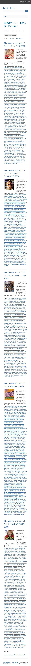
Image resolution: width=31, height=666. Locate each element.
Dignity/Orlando (13, 314)
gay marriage (18, 326)
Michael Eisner (16, 120)
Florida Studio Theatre (19, 91)
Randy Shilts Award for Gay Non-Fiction (15, 141)
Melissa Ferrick (22, 466)
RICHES (10, 8)
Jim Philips (12, 449)
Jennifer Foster (20, 446)
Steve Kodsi (10, 369)
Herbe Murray (19, 582)
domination (14, 316)
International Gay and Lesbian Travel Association (15, 104)
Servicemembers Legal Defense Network (13, 493)
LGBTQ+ (13, 117)
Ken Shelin (17, 456)
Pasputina (9, 480)
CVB (22, 83)
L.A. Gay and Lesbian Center (10, 458)
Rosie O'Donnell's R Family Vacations (18, 626)
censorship (10, 305)
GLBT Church (17, 215)
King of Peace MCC (8, 339)
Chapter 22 (18, 307)
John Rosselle (12, 594)
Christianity (20, 421)
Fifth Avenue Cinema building (10, 209)
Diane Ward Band (17, 427)
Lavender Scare (14, 116)
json (16, 654)
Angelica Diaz (12, 412)
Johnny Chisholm (16, 452)
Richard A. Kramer (17, 623)
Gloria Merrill (15, 216)
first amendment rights (9, 576)
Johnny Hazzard (11, 111)
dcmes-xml (12, 654)
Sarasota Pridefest (12, 492)
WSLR (10, 163)
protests (8, 483)
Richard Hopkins (7, 142)
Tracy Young (13, 156)
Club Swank (19, 422)
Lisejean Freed (18, 462)
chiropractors (12, 203)
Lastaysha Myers (21, 458)
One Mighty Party (10, 477)
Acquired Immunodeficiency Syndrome (15, 546)
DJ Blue (19, 570)
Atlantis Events (7, 551)
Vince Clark (13, 511)
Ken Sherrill (13, 598)
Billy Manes (22, 416)
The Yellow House (17, 256)
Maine (24, 342)
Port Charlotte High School (12, 243)
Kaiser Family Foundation (9, 455)
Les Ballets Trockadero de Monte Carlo (17, 227)
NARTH (25, 233)
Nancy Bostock (7, 611)
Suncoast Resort (7, 638)
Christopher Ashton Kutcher (10, 422)
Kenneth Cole (16, 113)
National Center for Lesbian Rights (16, 126)
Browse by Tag (14, 31)
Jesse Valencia (7, 108)
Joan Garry (20, 108)
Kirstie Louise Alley (14, 600)
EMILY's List (20, 573)
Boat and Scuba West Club (14, 554)
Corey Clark (17, 83)
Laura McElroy (7, 116)
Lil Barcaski (18, 117)
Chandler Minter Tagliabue (10, 307)
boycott (21, 76)
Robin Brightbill (15, 142)
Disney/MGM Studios (12, 570)
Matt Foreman (10, 120)
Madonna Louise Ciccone (17, 342)
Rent (20, 361)
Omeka (26, 663)
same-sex (16, 144)
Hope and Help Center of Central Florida (13, 100)
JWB (5, 597)
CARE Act (9, 557)
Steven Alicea (13, 637)
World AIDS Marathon (12, 264)
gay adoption (16, 324)
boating (22, 554)
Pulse (16, 140)
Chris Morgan (14, 421)
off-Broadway (18, 132)
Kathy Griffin (10, 113)
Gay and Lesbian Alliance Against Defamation (16, 92)
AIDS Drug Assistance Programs (16, 409)
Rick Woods (6, 487)
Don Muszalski (20, 316)
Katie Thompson (23, 338)
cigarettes (9, 205)
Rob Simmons (13, 487)
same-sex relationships (15, 248)
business (10, 79)
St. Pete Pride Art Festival (13, 635)
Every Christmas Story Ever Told (18, 208)
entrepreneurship (8, 431)
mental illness (7, 231)
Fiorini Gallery (23, 89)
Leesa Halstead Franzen (17, 459)
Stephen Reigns (17, 148)
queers (19, 140)
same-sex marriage (18, 631)
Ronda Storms (20, 246)
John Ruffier (9, 452)
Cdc (12, 304)
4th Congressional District (12, 194)
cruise (10, 566)
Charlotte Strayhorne (8, 80)
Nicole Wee (21, 131)
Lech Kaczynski (22, 116)
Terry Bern (19, 638)
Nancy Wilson (18, 472)
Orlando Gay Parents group (20, 353)
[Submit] (26, 11)
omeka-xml (20, 654)
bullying (5, 79)
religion (13, 486)
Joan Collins (13, 591)
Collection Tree (6, 662)
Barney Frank (10, 73)
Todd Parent (12, 640)
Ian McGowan (21, 586)
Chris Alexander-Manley (13, 82)
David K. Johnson (20, 85)
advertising (19, 67)
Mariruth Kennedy (19, 465)
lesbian (5, 228)
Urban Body (13, 509)
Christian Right (7, 83)
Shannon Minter (19, 145)
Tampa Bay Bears (16, 498)
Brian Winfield (23, 77)
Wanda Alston (12, 644)
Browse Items (15, 662)
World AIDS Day (11, 376)
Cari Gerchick (15, 79)
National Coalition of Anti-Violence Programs (14, 128)
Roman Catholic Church (14, 489)
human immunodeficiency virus (11, 101)
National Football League (12, 347)
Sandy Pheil (11, 490)
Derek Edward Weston (18, 86)
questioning (23, 140)
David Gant (17, 205)
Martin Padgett (18, 606)
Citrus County (13, 310)
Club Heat (18, 563)
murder (11, 123)
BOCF (15, 76)
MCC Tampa (15, 466)
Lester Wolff (22, 601)
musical (15, 123)
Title (10, 38)
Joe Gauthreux (19, 591)
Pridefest (12, 140)
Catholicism (21, 419)
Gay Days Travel (15, 579)
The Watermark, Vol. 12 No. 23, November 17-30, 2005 (15, 275)
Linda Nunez (11, 462)
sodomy (9, 495)
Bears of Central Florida (16, 551)
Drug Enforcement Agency (15, 88)
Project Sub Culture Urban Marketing (12, 245)
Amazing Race (22, 548)
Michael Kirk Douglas (15, 468)
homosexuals (22, 98)
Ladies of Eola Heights (18, 225)
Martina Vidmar (18, 119)
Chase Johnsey (23, 202)
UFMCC (21, 157)
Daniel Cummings (17, 424)
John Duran (19, 110)
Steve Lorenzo (18, 496)
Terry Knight (12, 500)
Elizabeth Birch (16, 428)
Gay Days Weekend (12, 95)
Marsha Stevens (10, 606)
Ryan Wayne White (11, 628)
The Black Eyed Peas (13, 151)
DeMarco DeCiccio (8, 86)
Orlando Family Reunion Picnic (14, 134)
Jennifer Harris (20, 219)
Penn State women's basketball (11, 358)
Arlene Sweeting (17, 72)
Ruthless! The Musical (9, 144)
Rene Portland (15, 361)
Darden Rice (18, 313)
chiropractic (6, 203)
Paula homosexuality (21, 357)
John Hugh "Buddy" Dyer (15, 592)
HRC (23, 100)
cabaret (20, 555)
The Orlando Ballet (8, 256)
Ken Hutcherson (11, 456)
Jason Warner (11, 107)
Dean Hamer (10, 569)
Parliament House (13, 617)
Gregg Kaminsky (11, 582)
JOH (15, 110)
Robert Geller (19, 487)
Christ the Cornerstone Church (11, 561)
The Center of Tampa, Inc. (17, 253)
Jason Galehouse (17, 106)
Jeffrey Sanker (13, 446)
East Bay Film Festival (18, 572)
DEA (26, 85)
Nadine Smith (20, 233)
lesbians (6, 117)
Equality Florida (7, 89)
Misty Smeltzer (18, 471)
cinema (14, 563)
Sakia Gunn (22, 489)
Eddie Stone (24, 88)
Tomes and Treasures (21, 154)
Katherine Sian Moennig (16, 222)
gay (5, 92)
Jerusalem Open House (19, 107)
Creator (13, 38)
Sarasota (24, 366)
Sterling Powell (14, 252)
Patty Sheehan (20, 617)
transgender (21, 156)
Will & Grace (13, 512)
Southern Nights (14, 495)
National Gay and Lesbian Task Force (12, 129)
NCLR (22, 129)
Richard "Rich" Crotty (14, 363)
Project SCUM (22, 243)
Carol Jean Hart (7, 304)
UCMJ (5, 505)
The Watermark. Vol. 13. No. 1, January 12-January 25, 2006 (14, 173)
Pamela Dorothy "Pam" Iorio (10, 354)
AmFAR (24, 549)
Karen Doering (19, 455)
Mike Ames (11, 471)
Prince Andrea (10, 620)
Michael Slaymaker (21, 344)
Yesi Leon (15, 163)
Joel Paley (11, 110)
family (17, 89)
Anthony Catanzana (19, 412)
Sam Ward (6, 631)
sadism (12, 366)
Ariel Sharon (10, 72)
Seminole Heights (14, 249)
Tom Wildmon (13, 154)
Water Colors (12, 162)
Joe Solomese (19, 449)
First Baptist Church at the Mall (11, 320)
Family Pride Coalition (19, 574)
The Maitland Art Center (20, 255)
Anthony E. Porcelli (18, 199)
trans (17, 156)
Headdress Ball (23, 97)
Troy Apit (9, 157)
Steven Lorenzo (21, 252)
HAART (10, 329)
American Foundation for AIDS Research (13, 549)
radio (5, 141)
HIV (11, 98)
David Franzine (10, 567)
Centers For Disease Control (19, 305)
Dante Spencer (11, 313)
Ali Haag (18, 410)
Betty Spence (24, 74)
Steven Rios (11, 150)
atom (5, 654)
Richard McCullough (20, 486)
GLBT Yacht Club (22, 580)
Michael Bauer (23, 608)
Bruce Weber (16, 555)
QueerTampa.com (8, 361)
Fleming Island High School (20, 576)
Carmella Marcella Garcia (17, 557)
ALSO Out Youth (7, 548)
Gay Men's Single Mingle (14, 437)
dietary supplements (21, 206)
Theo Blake (18, 153)
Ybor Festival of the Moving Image (16, 647)
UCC (18, 157)
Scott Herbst (15, 632)
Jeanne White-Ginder (8, 589)
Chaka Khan (21, 79)
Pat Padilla (14, 480)
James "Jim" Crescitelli (13, 333)
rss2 (24, 654)
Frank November (17, 432)
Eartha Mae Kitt (20, 317)
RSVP (5, 628)
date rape (20, 566)
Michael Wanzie (12, 233)
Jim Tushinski (7, 591)
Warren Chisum (19, 511)
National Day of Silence (16, 475)
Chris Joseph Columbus (12, 308)
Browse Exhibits (7, 663)
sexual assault (10, 634)
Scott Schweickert (11, 145)
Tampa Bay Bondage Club (15, 372)
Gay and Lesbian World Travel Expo (12, 94)
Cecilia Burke (18, 558)
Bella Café (19, 301)
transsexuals (16, 375)
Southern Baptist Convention (13, 147)
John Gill (16, 221)
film (12, 432)
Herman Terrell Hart (16, 329)
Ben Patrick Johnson (15, 74)
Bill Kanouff (6, 76)
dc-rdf (8, 654)
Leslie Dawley (24, 461)
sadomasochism (18, 366)
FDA (24, 319)
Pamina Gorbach (7, 616)
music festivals (11, 472)
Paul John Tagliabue (11, 357)
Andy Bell (6, 412)
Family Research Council (16, 319)
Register (27, 1)
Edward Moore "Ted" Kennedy (10, 573)
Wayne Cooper (18, 162)
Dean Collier (10, 427)
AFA (24, 67)
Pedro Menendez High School (14, 240)
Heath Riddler (18, 440)
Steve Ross (6, 637)
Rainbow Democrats (15, 484)
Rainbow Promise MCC (18, 622)
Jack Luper (11, 444)
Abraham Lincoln (10, 406)
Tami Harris (8, 498)
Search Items (22, 31)
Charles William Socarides (13, 202)
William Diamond (12, 514)
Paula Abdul (10, 138)
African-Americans (8, 197)
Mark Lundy (9, 466)
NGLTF (16, 131)
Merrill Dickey (7, 468)
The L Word (12, 255)
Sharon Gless (17, 634)
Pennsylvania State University (15, 242)
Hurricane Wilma (7, 332)
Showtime (20, 249)
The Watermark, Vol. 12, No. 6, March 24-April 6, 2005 (14, 524)
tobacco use (20, 258)
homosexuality (16, 98)
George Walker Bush (12, 438)
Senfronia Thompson (21, 492)
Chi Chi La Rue (17, 80)
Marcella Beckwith (10, 119)
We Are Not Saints (14, 262)
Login (22, 1)
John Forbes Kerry (11, 450)
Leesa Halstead (11, 601)
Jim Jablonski (7, 449)
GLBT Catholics (20, 327)
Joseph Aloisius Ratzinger (16, 453)
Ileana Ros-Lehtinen (13, 103)
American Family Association (17, 70)
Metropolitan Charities (15, 231)
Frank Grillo (19, 577)
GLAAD (11, 97)
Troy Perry (13, 157)
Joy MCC (17, 338)
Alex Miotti (13, 410)
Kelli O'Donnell (7, 598)
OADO (14, 348)
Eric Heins (13, 89)
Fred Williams (20, 209)
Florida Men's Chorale (9, 91)
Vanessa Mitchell (11, 642)
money (5, 472)
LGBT (9, 117)
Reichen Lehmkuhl (8, 623)
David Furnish (18, 425)
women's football (12, 645)
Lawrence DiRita (7, 459)
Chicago (19, 560)
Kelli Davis (22, 597)
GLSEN (5, 582)
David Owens (17, 567)
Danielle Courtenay (11, 85)
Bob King (18, 200)
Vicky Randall (7, 511)
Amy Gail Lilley (10, 301)
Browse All (6, 31)
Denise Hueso (17, 569)
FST (25, 91)
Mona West (24, 471)
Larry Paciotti (21, 114)
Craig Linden (19, 564)
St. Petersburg (7, 252)
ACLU (16, 66)
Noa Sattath (12, 132)
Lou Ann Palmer (13, 464)
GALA (9, 434)
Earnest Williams (12, 317)
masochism (14, 344)
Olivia (5, 613)
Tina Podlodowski (8, 502)
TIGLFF (24, 500)
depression (13, 206)
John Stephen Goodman (21, 594)
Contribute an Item (17, 663)
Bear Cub (19, 415)
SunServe (14, 638)
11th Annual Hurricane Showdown (14, 298)
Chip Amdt (23, 560)
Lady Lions (15, 339)
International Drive (23, 103)
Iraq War (14, 332)
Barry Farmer (17, 73)
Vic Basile (17, 642)
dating (13, 205)
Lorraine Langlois (19, 228)
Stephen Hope (10, 148)
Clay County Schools (20, 310)
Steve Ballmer (11, 496)
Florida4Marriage (18, 323)
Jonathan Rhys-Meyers (20, 111)
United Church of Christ (12, 159)
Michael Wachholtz (20, 122)
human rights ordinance (21, 330)
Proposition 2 (17, 360)
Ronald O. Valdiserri (12, 364)
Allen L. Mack (16, 69)
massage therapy (8, 230)
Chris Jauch (21, 82)
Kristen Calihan (14, 114)
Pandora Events (11, 137)
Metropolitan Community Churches (11, 608)
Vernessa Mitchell (23, 509)
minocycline (6, 123)
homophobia (7, 441)
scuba (20, 632)
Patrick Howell (20, 480)
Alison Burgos (10, 69)
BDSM (15, 301)
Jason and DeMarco (8, 106)
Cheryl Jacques (7, 421)
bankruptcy (9, 413)
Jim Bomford (23, 447)
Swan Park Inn (11, 370)
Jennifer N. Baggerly (15, 447)
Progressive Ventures (18, 620)
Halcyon (12, 440)
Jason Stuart (15, 588)
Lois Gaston (11, 603)
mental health (23, 230)
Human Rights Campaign (12, 586)
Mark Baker (20, 604)
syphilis (16, 370)
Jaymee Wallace (21, 335)
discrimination (20, 314)
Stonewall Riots (7, 253)
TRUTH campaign (11, 259)
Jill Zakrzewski (14, 108)
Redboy (9, 486)
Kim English (23, 456)
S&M (9, 366)
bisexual (11, 76)
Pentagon (13, 481)
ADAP (10, 407)
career (17, 419)
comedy (13, 83)
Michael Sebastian (12, 122)
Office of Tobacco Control (9, 237)
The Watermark (11, 153)
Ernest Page (10, 574)
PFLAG (20, 358)
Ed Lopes (10, 428)
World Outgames (20, 514)
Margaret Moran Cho (12, 604)
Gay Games (11, 326)
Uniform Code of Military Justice (18, 505)
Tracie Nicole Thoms (8, 375)
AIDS (5, 69)
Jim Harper (23, 589)
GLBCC (12, 215)
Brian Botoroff (17, 77)
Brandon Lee (10, 77)
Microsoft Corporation (14, 469)
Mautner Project (15, 230)
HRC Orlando (24, 216)
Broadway (10, 555)
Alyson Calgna (15, 548)
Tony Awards (7, 156)
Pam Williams (7, 478)
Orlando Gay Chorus (16, 614)
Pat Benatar (18, 137)
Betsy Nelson (11, 416)
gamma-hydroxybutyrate (9, 211)
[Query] (15, 11)
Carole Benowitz (11, 558)
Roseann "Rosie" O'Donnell (14, 625)
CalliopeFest (12, 419)
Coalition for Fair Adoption (9, 311)
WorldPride (6, 163)
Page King (24, 614)
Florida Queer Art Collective (10, 577)
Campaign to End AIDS (19, 302)
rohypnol (21, 142)
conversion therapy (8, 424)
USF (17, 509)
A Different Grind (10, 66)
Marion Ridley (11, 465)
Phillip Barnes (11, 360)
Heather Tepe (7, 98)
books (18, 76)
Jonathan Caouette (16, 595)
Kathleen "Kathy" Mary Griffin (13, 597)
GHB (9, 215)
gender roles (20, 95)
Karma (5, 113)
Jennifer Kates (7, 447)
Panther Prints (20, 354)
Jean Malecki (21, 588)
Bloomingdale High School (14, 418)
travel (5, 157)
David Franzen (11, 425)
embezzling (11, 430)
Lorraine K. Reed (11, 228)
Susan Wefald (17, 150)
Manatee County (7, 344)
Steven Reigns (19, 637)
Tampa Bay (20, 370)
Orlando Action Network (20, 477)
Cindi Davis (9, 563)
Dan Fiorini (15, 566)
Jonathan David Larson (16, 336)
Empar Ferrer (18, 430)
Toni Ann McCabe (23, 373)
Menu (5, 16)
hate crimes (16, 97)
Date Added (18, 38)
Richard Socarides (12, 246)
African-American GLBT (19, 196)
